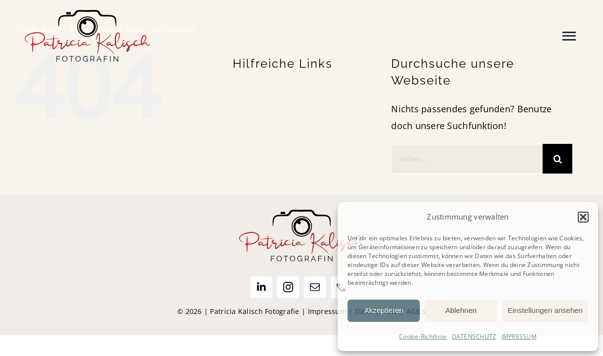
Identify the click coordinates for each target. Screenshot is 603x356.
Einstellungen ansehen (545, 310)
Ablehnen (460, 310)
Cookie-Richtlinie (423, 336)
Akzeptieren (383, 310)
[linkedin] (261, 287)
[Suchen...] (467, 159)
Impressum (327, 311)
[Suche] (557, 159)
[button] (583, 217)
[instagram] (288, 287)
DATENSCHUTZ (474, 336)
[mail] (315, 287)
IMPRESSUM (519, 336)
